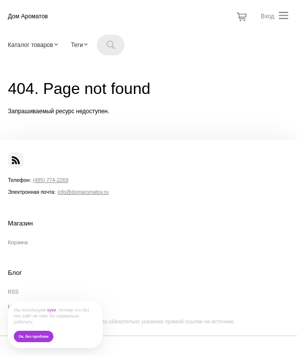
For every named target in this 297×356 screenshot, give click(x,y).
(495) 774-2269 (50, 180)
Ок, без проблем (33, 336)
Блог (15, 272)
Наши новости (25, 307)
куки (51, 310)
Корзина (18, 242)
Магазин (20, 223)
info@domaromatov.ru (83, 192)
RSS (13, 292)
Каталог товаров (30, 45)
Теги (77, 45)
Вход (267, 16)
